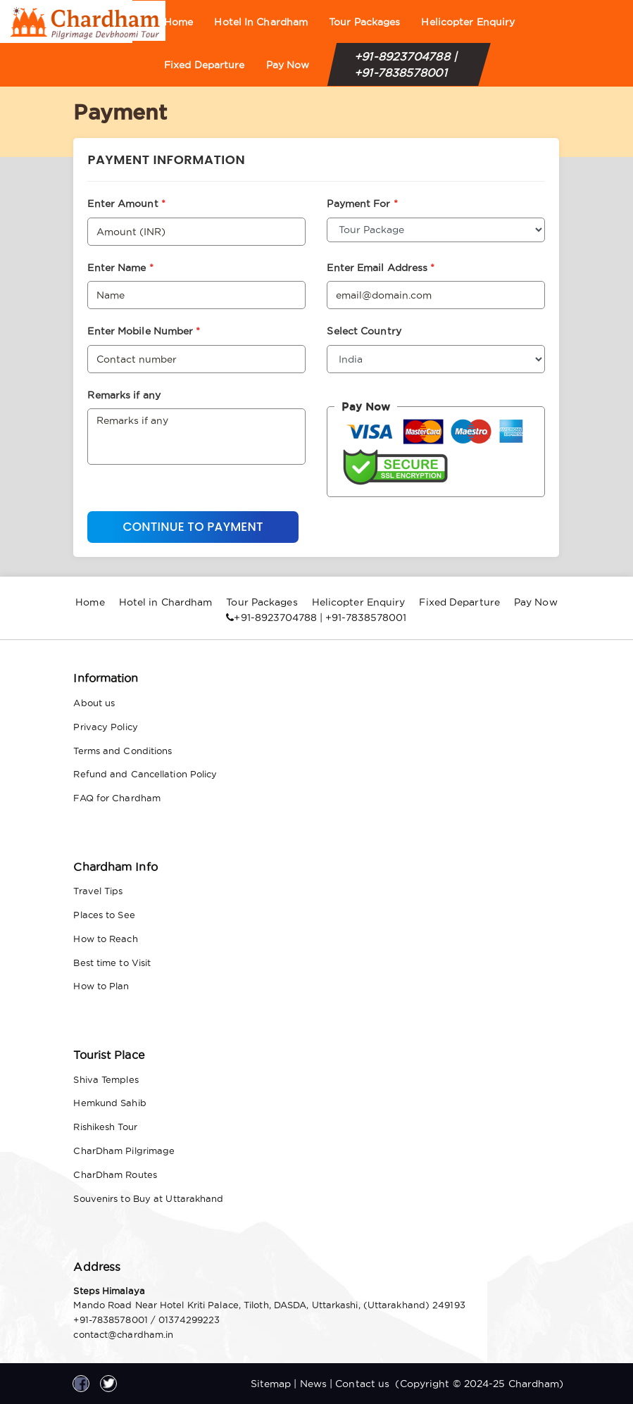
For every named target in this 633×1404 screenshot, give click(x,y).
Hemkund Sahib (109, 1103)
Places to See (103, 915)
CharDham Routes (115, 1174)
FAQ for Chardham (117, 798)
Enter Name (120, 267)
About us (94, 703)
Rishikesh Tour (105, 1127)
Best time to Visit (112, 962)
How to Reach (105, 939)
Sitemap (271, 1383)
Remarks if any (123, 395)
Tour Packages (364, 21)
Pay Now (288, 64)
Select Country (364, 331)
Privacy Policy (105, 727)
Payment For (362, 203)
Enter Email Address (380, 267)
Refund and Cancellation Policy (145, 774)
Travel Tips (98, 891)
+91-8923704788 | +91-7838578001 (405, 64)
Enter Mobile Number (143, 331)
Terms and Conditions (122, 751)
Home (178, 21)
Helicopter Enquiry (468, 21)
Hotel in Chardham (261, 21)
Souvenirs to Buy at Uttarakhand (148, 1198)
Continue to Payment (193, 526)
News (313, 1383)
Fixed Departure (204, 64)
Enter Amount (126, 203)
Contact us (362, 1383)
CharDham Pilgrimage (124, 1150)
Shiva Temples (105, 1079)
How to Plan (101, 986)
